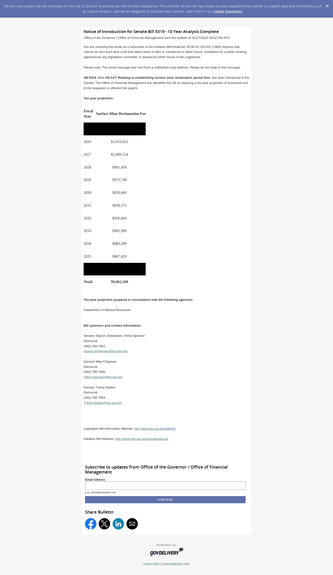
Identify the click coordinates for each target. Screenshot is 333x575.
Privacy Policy (152, 563)
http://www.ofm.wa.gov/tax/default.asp (141, 439)
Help (186, 563)
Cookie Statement (227, 11)
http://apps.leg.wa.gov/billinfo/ (155, 428)
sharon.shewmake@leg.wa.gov (105, 351)
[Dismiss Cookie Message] (327, 4)
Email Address (95, 479)
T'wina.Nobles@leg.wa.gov (103, 403)
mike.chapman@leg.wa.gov (103, 377)
